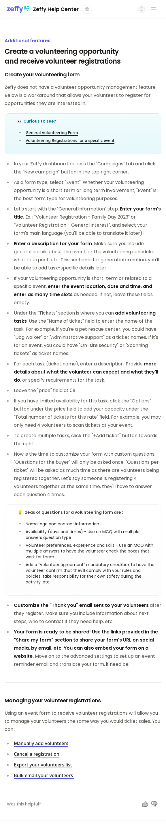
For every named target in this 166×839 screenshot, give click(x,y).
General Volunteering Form (52, 132)
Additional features (27, 40)
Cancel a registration (36, 754)
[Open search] (142, 9)
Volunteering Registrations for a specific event (70, 140)
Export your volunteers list (43, 765)
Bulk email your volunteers (44, 775)
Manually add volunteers (41, 743)
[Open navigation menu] (153, 9)
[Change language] (87, 9)
